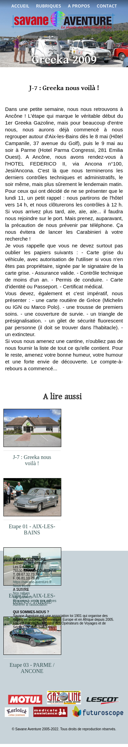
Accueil (21, 6)
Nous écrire (21, 586)
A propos (79, 6)
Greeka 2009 (64, 60)
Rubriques (48, 6)
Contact (107, 6)
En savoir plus (23, 631)
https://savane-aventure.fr (32, 582)
